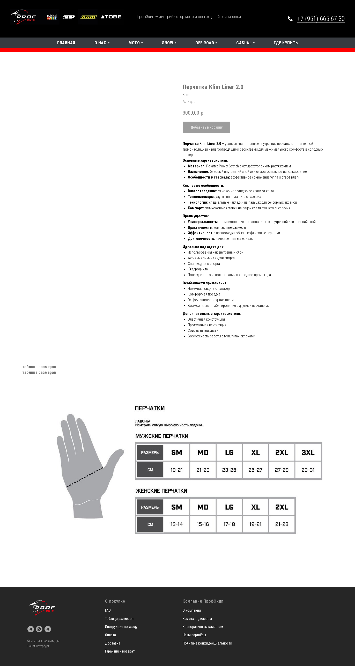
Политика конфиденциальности (207, 643)
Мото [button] (134, 42)
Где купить (286, 42)
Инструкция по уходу (121, 627)
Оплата (110, 635)
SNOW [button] (167, 42)
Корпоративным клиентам (203, 627)
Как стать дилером (197, 619)
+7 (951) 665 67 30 (321, 19)
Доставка (112, 643)
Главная (66, 42)
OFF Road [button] (204, 42)
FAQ (108, 610)
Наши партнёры (194, 635)
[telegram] (30, 629)
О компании (192, 610)
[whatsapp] (39, 629)
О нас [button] (100, 42)
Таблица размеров (119, 619)
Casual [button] (244, 42)
